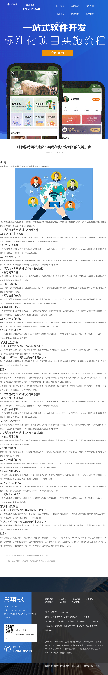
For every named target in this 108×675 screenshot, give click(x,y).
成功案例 (75, 6)
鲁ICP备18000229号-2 (92, 666)
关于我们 (90, 14)
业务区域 (60, 14)
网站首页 (60, 6)
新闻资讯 (75, 14)
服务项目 (90, 6)
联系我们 (60, 22)
